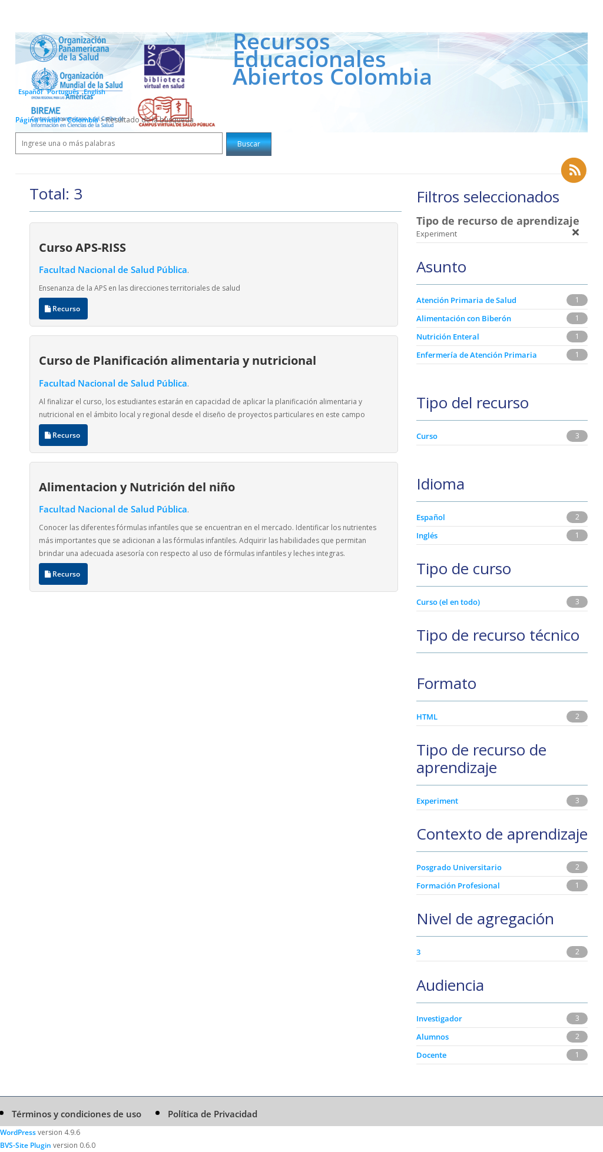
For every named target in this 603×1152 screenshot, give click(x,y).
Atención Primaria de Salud (466, 300)
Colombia (83, 120)
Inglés (427, 535)
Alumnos (432, 1036)
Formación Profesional (458, 885)
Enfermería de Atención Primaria (476, 354)
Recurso (63, 309)
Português (63, 91)
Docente (431, 1055)
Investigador (439, 1018)
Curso (427, 436)
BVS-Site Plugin (25, 1145)
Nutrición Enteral (447, 336)
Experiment (437, 800)
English (94, 91)
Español (30, 91)
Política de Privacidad (212, 1114)
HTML (427, 716)
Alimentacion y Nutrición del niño (137, 486)
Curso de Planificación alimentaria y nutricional (177, 360)
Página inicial (37, 120)
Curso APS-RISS (82, 247)
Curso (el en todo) (448, 602)
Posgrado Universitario (459, 867)
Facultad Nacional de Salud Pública (113, 269)
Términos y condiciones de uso (76, 1114)
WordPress (18, 1132)
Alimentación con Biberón (463, 318)
